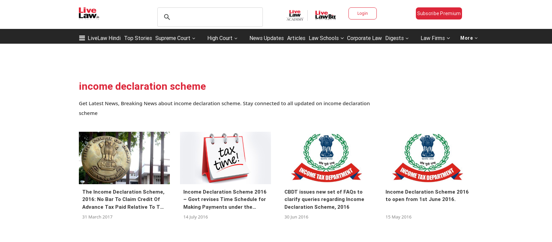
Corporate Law (364, 38)
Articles (296, 38)
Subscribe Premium (439, 13)
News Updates (266, 38)
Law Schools (326, 38)
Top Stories (138, 38)
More (469, 38)
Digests (394, 38)
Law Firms (435, 38)
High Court (220, 38)
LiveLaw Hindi (104, 38)
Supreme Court (172, 38)
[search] (209, 17)
